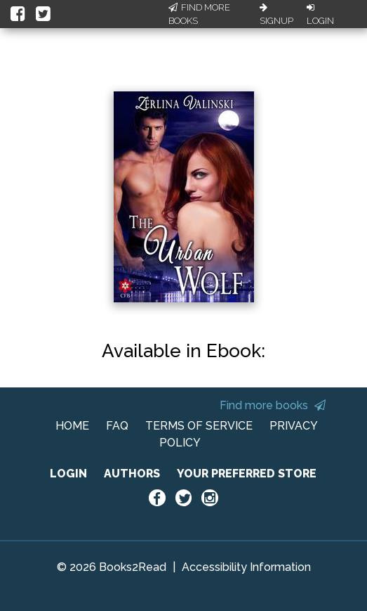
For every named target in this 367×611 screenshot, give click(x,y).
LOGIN (68, 473)
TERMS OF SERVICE (199, 425)
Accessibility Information (246, 567)
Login (320, 15)
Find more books (273, 405)
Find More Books (199, 14)
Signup (276, 15)
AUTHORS (132, 473)
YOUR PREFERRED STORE (246, 473)
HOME (72, 425)
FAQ (117, 425)
